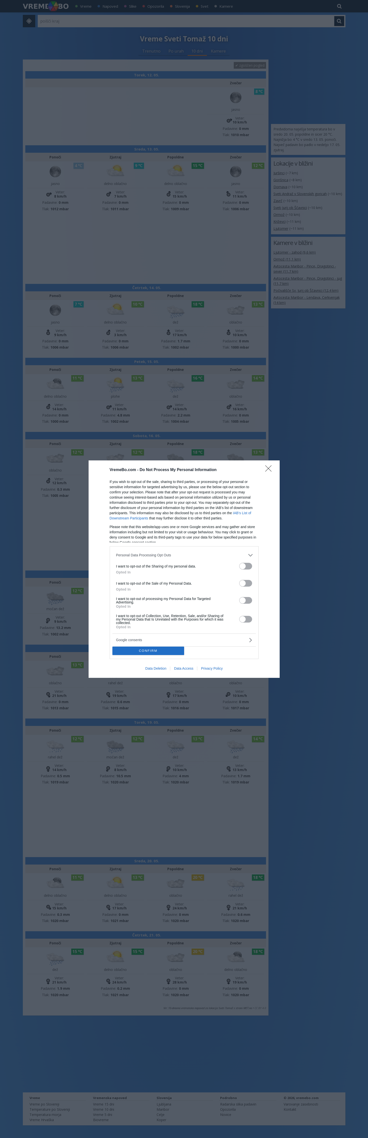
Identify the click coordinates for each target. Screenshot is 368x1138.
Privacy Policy (212, 668)
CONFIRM (148, 651)
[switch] (245, 566)
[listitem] (184, 555)
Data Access (183, 668)
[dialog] (184, 569)
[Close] (270, 470)
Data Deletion (156, 668)
